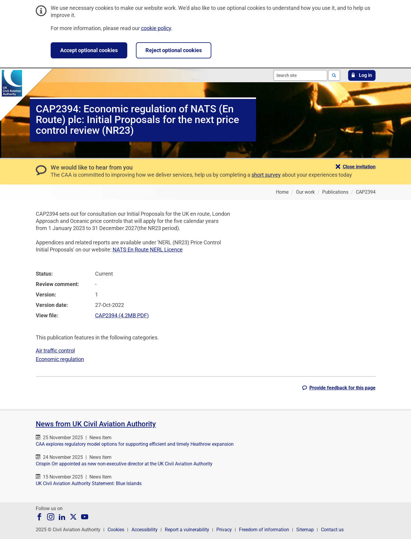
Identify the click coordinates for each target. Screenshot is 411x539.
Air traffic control (55, 350)
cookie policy (156, 28)
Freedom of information (264, 529)
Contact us (332, 529)
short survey (266, 175)
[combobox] (300, 75)
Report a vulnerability (187, 529)
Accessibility (144, 529)
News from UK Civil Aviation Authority (96, 424)
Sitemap (305, 529)
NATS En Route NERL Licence (148, 249)
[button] (362, 75)
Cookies (116, 529)
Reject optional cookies (173, 50)
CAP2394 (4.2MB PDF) (122, 315)
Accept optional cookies (89, 50)
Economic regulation (60, 359)
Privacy (224, 529)
